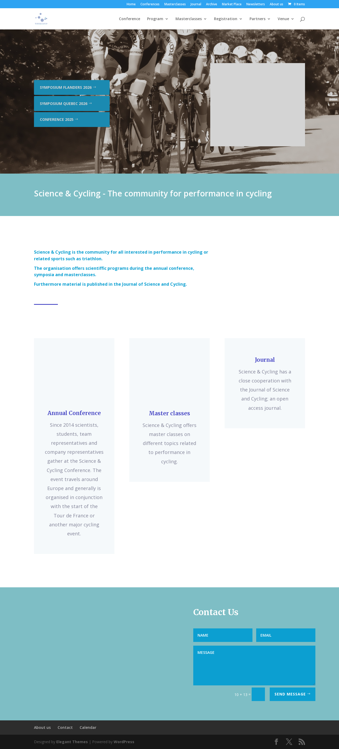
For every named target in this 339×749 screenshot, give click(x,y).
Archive (211, 4)
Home (131, 4)
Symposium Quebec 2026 (63, 103)
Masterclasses (175, 4)
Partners (257, 19)
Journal (196, 4)
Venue (283, 19)
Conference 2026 (56, 71)
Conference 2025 (57, 119)
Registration (225, 19)
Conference (129, 19)
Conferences (150, 4)
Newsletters (255, 4)
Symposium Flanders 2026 (66, 87)
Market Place (232, 4)
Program (155, 19)
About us (276, 4)
